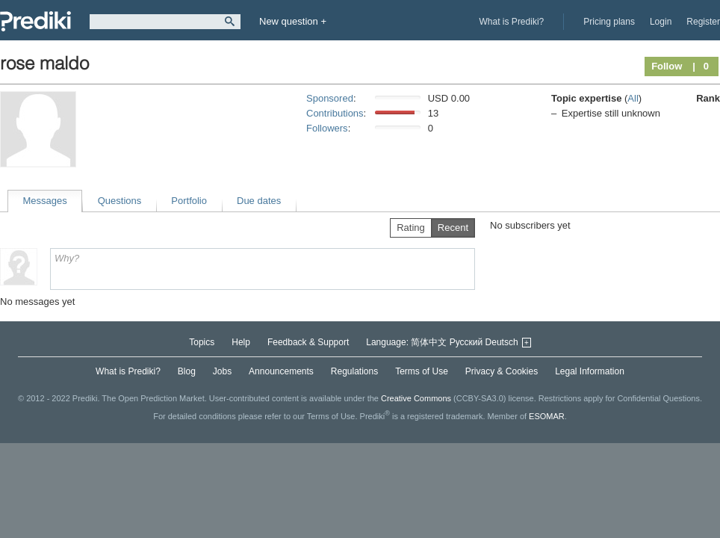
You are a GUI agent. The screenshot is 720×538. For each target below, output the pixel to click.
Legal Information (589, 371)
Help (241, 342)
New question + (292, 21)
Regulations (354, 371)
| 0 (700, 66)
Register (703, 21)
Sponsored (329, 98)
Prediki (35, 21)
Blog (187, 371)
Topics (201, 342)
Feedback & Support (308, 342)
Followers (327, 128)
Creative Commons (416, 398)
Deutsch (501, 342)
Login (660, 21)
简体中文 (429, 342)
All (632, 98)
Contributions (335, 113)
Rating (411, 227)
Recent (453, 227)
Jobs (222, 371)
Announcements (281, 371)
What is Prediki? (512, 21)
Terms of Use (421, 371)
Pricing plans (609, 21)
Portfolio (189, 200)
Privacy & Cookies (501, 371)
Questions (120, 200)
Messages (45, 200)
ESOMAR (547, 416)
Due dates (259, 200)
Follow (666, 66)
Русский (466, 342)
